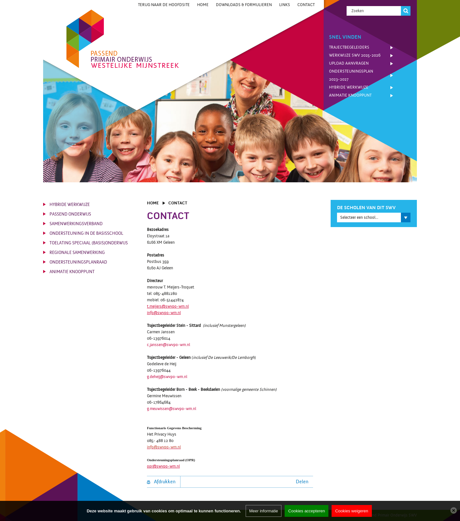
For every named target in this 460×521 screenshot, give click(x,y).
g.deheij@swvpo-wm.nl (167, 377)
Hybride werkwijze (348, 87)
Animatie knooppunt (350, 95)
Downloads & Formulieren (244, 5)
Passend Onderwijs (70, 214)
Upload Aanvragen (349, 63)
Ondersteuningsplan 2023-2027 (351, 75)
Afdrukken (161, 482)
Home (203, 5)
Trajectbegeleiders (349, 47)
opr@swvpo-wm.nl (163, 466)
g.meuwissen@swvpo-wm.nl (171, 409)
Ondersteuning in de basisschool (86, 233)
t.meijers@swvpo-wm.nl (168, 306)
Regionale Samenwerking (77, 252)
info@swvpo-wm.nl (164, 313)
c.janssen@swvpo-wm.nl (168, 345)
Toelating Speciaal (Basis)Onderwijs (89, 243)
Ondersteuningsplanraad (78, 262)
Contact (306, 5)
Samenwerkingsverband (76, 223)
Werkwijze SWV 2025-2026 (354, 55)
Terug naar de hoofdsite (164, 5)
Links (284, 5)
